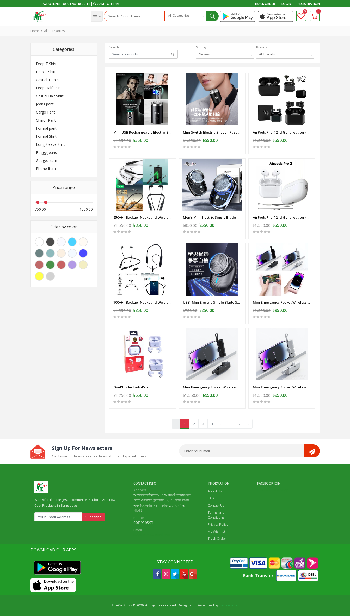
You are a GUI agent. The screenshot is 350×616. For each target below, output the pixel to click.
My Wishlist (216, 531)
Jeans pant (45, 104)
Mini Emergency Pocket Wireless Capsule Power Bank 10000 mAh (282, 302)
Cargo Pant (45, 112)
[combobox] (185, 16)
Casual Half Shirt (50, 95)
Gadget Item (46, 160)
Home (35, 31)
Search (114, 47)
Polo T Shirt (46, 71)
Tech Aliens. (228, 605)
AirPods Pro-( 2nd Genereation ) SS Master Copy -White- (282, 217)
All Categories (54, 31)
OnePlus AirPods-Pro (130, 387)
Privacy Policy (218, 524)
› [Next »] (248, 424)
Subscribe (93, 516)
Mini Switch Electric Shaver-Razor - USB (212, 132)
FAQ (211, 498)
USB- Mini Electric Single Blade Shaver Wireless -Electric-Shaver (212, 302)
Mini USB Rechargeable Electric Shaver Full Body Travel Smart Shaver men (142, 132)
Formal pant (46, 128)
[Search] (134, 16)
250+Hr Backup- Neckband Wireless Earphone (142, 217)
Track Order (264, 4)
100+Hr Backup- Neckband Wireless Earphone (142, 302)
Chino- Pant (46, 120)
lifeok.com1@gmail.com (151, 534)
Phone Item (46, 168)
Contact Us (216, 505)
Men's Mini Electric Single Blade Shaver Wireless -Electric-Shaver (212, 217)
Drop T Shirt (46, 63)
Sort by (201, 47)
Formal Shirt (46, 136)
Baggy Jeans (46, 152)
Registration (309, 4)
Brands (261, 47)
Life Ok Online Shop (272, 490)
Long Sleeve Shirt (50, 144)
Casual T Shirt (47, 79)
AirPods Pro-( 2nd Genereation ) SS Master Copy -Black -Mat (282, 132)
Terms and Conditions (216, 515)
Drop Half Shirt (48, 87)
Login (286, 4)
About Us (215, 491)
